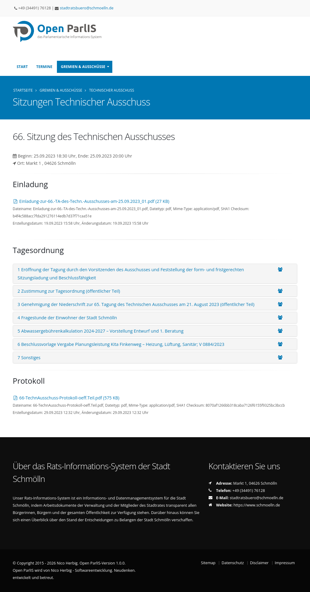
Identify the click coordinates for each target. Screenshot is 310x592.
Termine (44, 66)
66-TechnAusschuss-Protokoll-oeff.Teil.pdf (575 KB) (66, 398)
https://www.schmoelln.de (256, 505)
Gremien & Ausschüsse (61, 90)
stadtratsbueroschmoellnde (87, 8)
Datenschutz (233, 562)
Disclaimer (259, 562)
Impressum (285, 562)
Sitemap (208, 562)
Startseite (23, 90)
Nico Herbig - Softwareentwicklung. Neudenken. (93, 570)
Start (22, 66)
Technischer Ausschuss (111, 90)
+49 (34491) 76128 (248, 490)
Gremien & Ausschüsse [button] (83, 66)
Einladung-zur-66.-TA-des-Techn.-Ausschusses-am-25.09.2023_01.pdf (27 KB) (91, 201)
